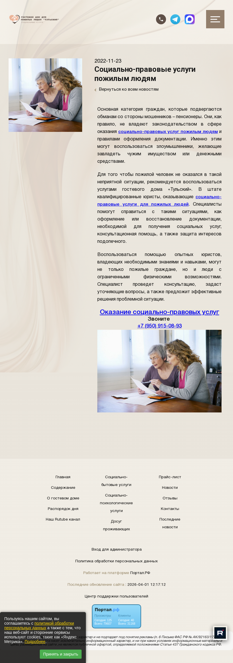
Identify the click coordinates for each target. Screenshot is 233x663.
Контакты (170, 509)
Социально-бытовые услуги (116, 481)
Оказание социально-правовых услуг (159, 312)
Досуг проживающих (116, 525)
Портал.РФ (140, 573)
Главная (63, 477)
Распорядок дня (63, 509)
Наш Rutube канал (63, 519)
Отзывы (170, 498)
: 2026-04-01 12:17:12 (145, 585)
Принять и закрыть (60, 654)
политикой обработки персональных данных (39, 625)
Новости (170, 488)
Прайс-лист (170, 477)
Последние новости (169, 523)
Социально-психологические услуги (116, 503)
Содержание (63, 488)
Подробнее (35, 641)
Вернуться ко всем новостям (126, 90)
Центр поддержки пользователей (116, 596)
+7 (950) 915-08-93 (159, 326)
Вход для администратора (117, 549)
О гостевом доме (63, 498)
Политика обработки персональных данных (116, 561)
